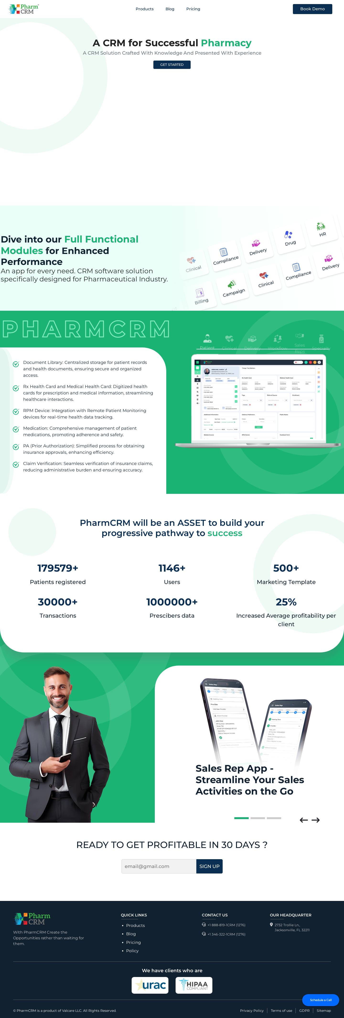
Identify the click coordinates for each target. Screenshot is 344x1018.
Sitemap (324, 1010)
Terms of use (281, 1010)
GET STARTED (172, 64)
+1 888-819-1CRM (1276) (224, 925)
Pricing (193, 9)
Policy (132, 950)
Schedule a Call (321, 1000)
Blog (170, 9)
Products (145, 9)
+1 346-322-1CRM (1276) (224, 934)
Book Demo (312, 8)
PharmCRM (26, 1010)
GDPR (304, 1010)
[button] (304, 820)
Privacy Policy (252, 1010)
